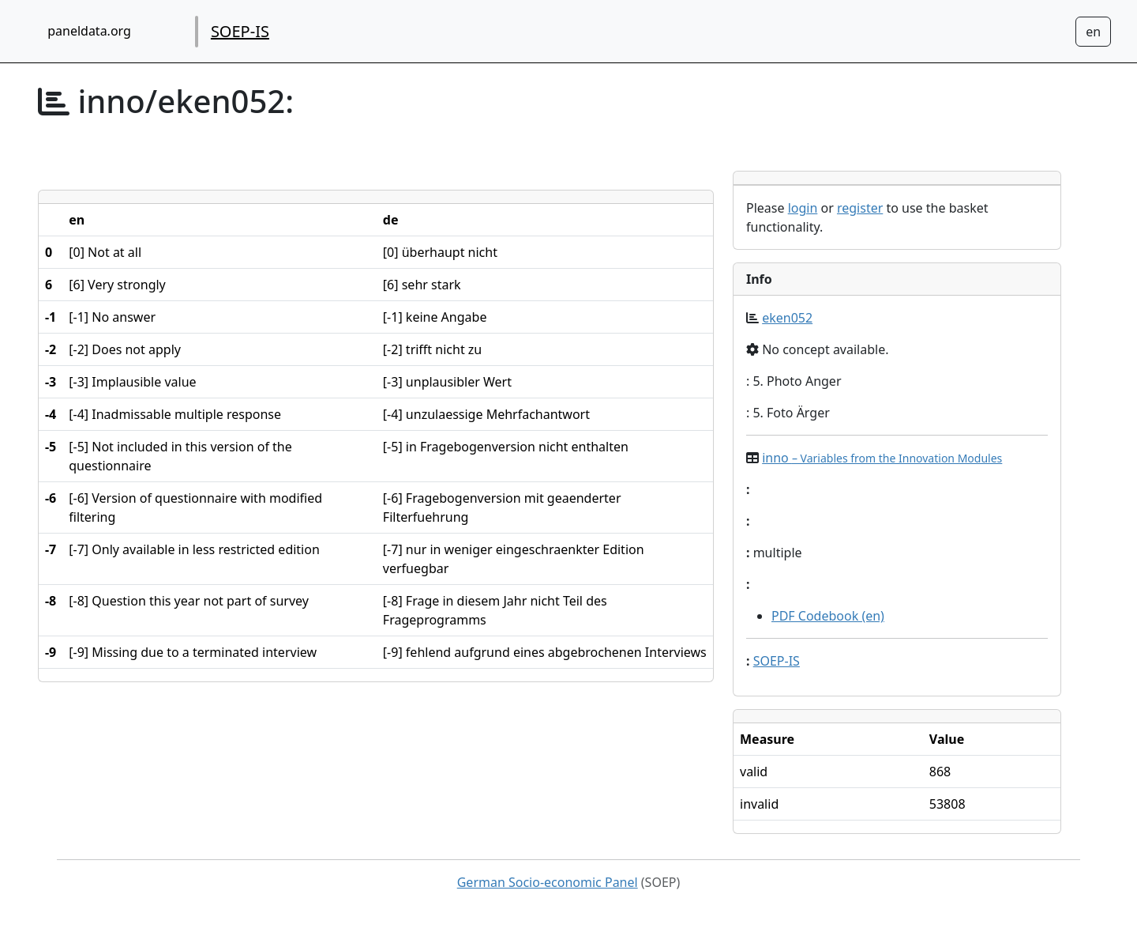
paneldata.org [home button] (89, 31)
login (803, 208)
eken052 (787, 317)
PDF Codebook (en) (827, 615)
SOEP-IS (240, 31)
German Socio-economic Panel (547, 882)
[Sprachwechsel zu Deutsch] (1093, 32)
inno (882, 457)
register (860, 208)
